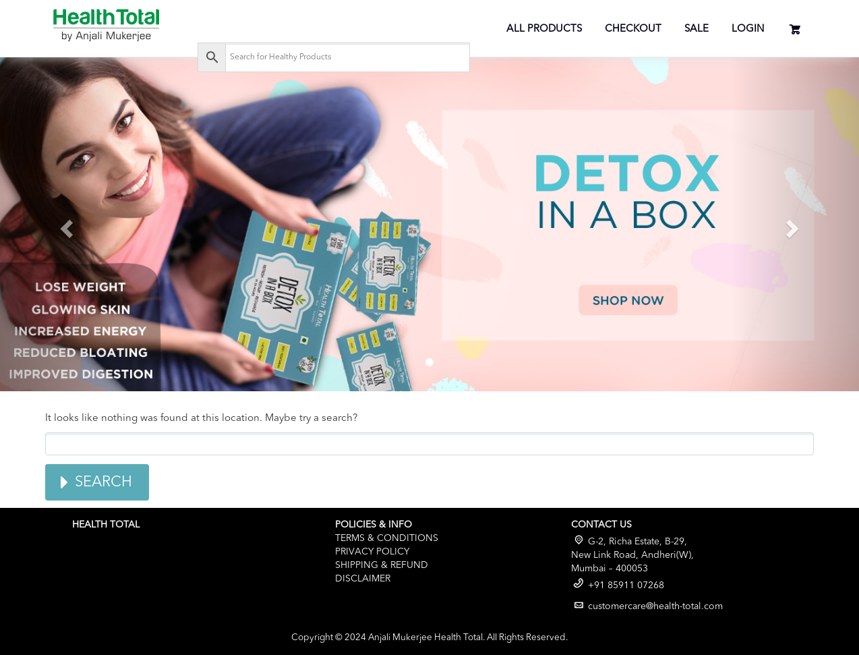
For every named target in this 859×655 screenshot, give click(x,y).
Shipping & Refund (381, 565)
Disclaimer (362, 578)
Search (103, 482)
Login (748, 29)
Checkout (633, 29)
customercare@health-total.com (655, 606)
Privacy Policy (372, 552)
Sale (696, 29)
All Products (544, 29)
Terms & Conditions (386, 538)
